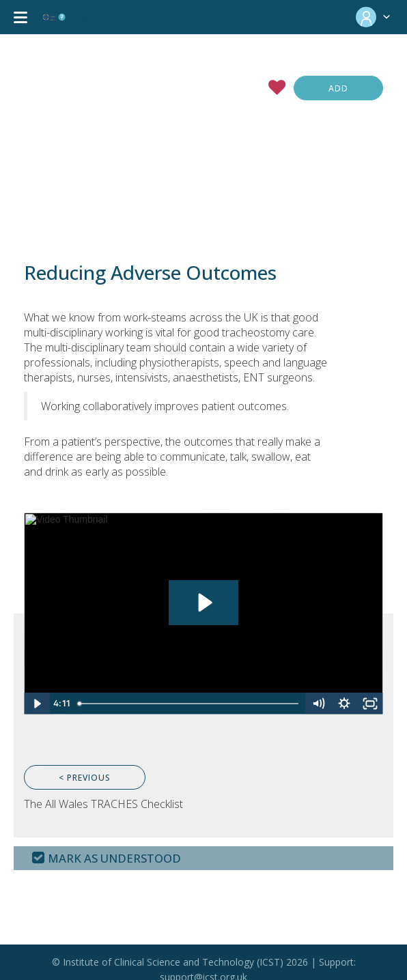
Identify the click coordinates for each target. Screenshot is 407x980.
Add (338, 88)
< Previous (85, 777)
